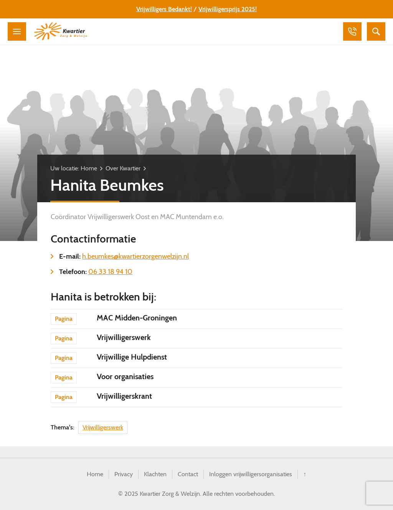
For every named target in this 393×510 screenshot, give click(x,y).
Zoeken (376, 31)
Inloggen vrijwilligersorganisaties (250, 474)
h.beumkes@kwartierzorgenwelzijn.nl (135, 256)
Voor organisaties (125, 376)
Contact (188, 474)
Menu (17, 31)
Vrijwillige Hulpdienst (132, 356)
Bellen (352, 31)
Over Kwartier (123, 168)
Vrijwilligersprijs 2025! (227, 9)
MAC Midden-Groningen (137, 317)
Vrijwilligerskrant (124, 396)
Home (89, 168)
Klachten (155, 474)
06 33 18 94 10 (110, 271)
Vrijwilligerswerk (124, 337)
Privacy (123, 474)
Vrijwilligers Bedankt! (164, 9)
